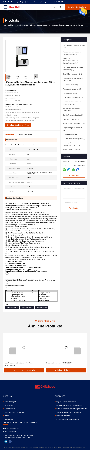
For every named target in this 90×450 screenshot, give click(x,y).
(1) (73, 129)
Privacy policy (8, 419)
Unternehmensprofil (10, 402)
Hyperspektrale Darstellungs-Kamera (67, 419)
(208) (74, 46)
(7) (71, 119)
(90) (70, 85)
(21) (70, 61)
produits (10, 25)
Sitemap (6, 416)
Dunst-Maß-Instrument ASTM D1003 (59, 363)
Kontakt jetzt (74, 175)
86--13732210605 (58, 2)
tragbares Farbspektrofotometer (66, 402)
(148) (72, 74)
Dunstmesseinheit (41, 307)
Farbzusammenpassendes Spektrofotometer (69, 405)
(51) (73, 79)
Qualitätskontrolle (9, 409)
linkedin (5, 441)
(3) (71, 149)
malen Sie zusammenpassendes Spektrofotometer (71, 409)
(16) (73, 97)
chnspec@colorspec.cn (41, 2)
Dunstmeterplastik (27, 307)
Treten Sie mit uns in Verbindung (14, 412)
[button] (36, 76)
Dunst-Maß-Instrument (21, 25)
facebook (10, 441)
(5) (73, 115)
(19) (74, 123)
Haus (4, 25)
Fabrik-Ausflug (8, 405)
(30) (71, 93)
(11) (72, 103)
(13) (72, 89)
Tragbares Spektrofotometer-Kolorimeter (68, 412)
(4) (71, 134)
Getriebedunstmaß (12, 307)
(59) (73, 69)
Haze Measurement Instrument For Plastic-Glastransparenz (19, 364)
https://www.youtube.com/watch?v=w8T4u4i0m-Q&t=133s (25, 213)
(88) (72, 53)
